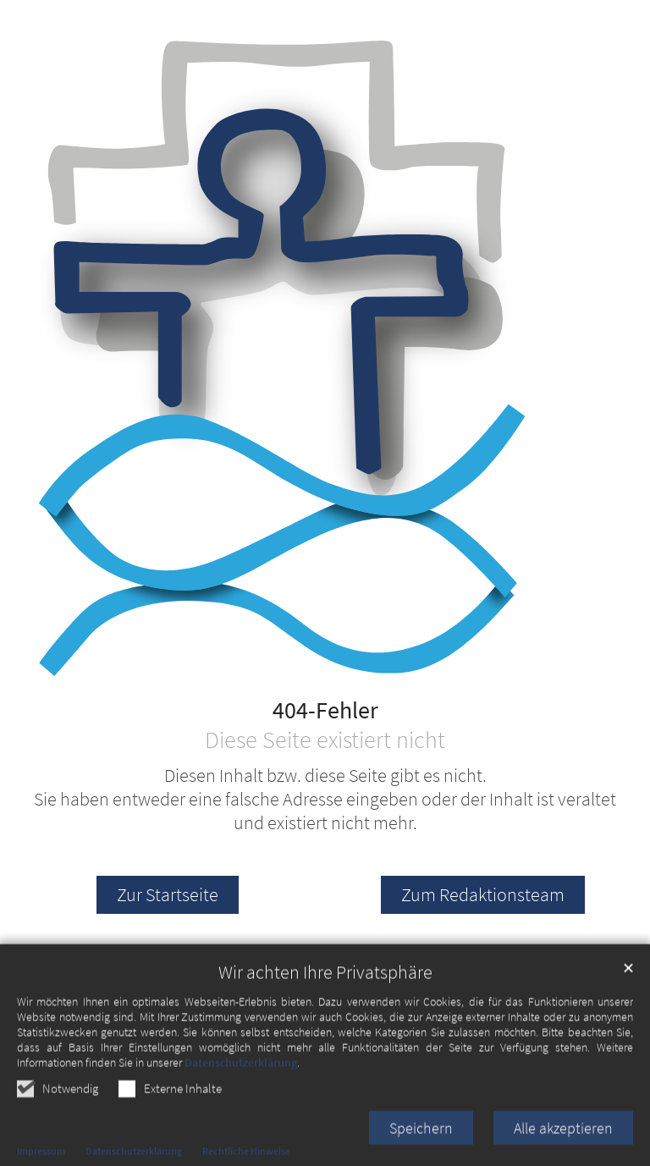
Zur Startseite (167, 894)
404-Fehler (325, 710)
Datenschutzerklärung (241, 1099)
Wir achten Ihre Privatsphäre (325, 1009)
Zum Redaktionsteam (483, 894)
